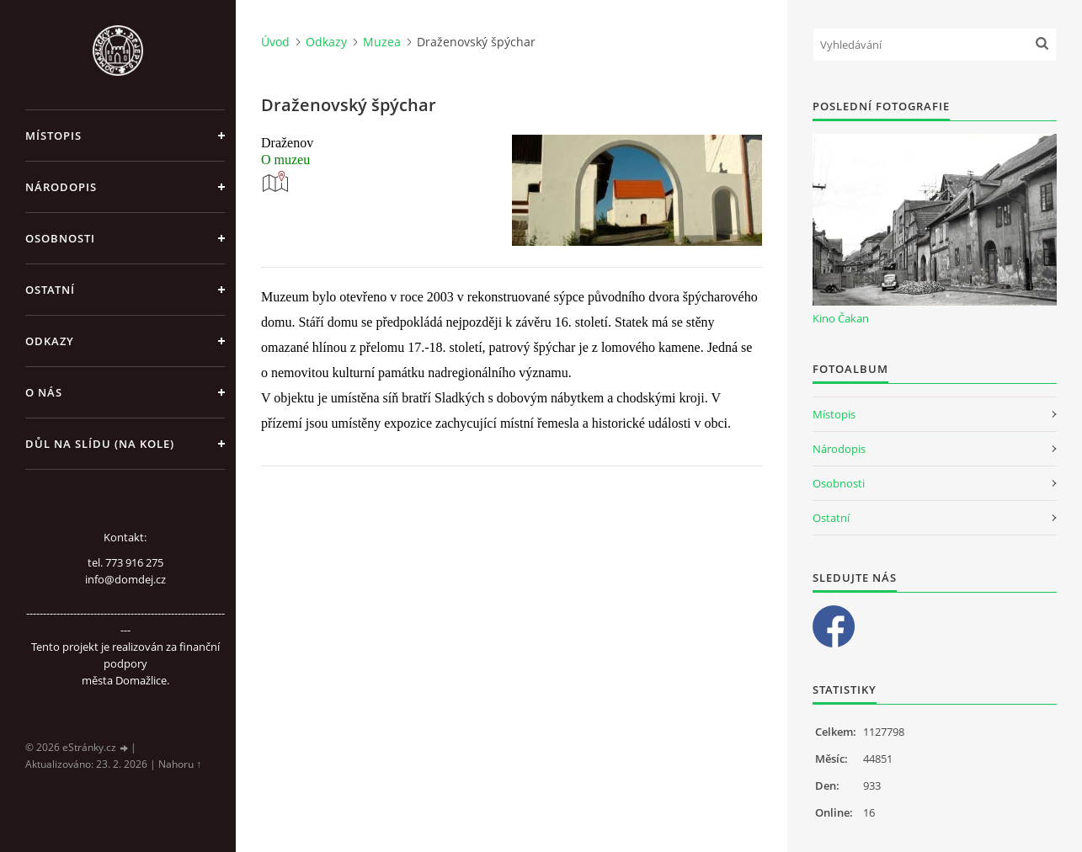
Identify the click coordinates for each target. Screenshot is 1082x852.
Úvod (275, 42)
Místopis (53, 135)
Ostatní (50, 289)
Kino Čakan (841, 318)
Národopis (61, 186)
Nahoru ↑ (179, 764)
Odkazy (49, 341)
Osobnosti (60, 238)
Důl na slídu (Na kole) (99, 443)
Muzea (382, 42)
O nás (43, 392)
